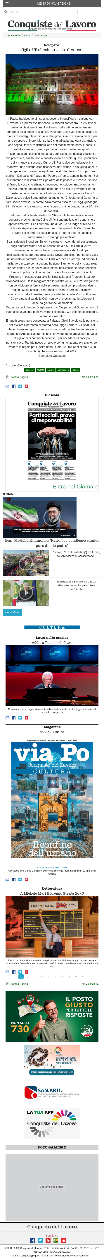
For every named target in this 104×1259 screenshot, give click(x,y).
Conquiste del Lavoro (17, 35)
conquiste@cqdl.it (30, 1255)
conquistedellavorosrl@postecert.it (73, 1255)
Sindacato (41, 35)
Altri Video (12, 612)
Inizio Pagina (90, 376)
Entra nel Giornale (75, 486)
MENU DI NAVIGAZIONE (53, 3)
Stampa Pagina (17, 377)
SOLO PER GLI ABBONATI (52, 867)
